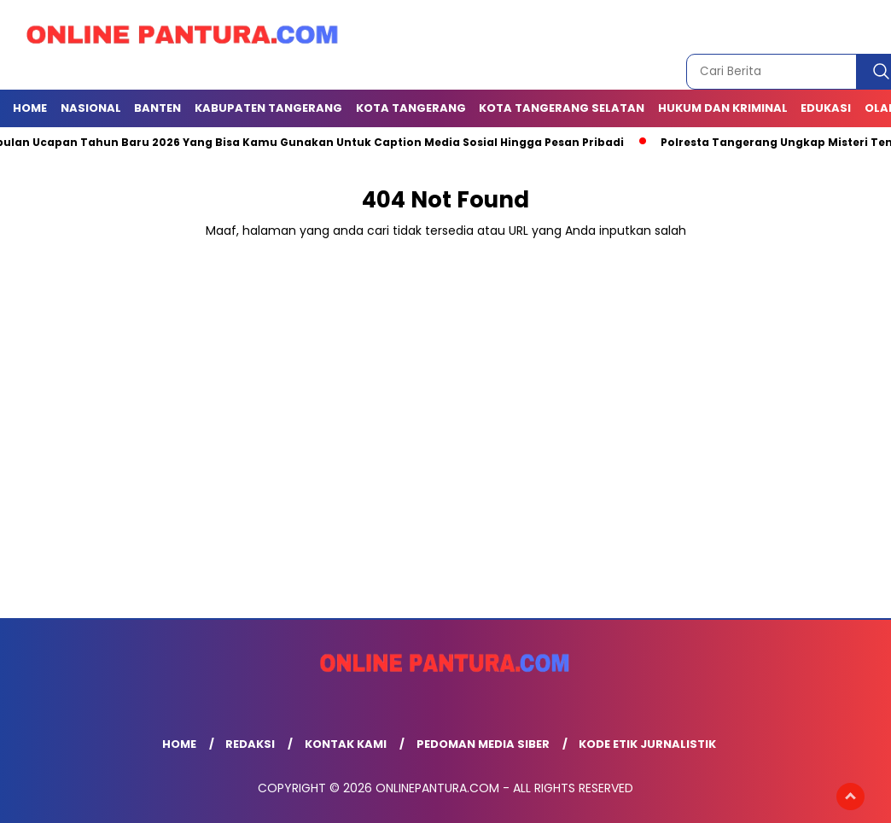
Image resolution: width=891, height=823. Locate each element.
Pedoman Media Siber (483, 744)
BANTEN (157, 108)
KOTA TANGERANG (411, 108)
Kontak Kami (346, 744)
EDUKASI (826, 108)
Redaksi (250, 744)
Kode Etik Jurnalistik (647, 744)
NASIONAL (91, 108)
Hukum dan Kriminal (723, 108)
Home (30, 108)
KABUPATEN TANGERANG (268, 108)
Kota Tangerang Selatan (561, 108)
